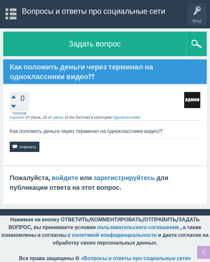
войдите (65, 177)
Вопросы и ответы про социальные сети (93, 11)
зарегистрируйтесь (124, 177)
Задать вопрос (94, 43)
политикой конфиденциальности (114, 235)
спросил (17, 117)
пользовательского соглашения (138, 227)
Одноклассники (127, 117)
